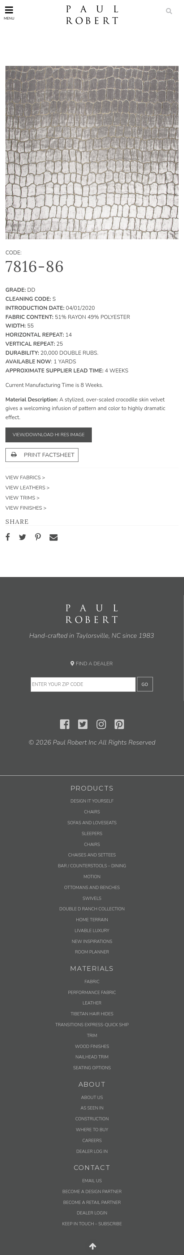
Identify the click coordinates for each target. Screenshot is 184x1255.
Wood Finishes (92, 1046)
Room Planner (92, 952)
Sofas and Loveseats (91, 823)
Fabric (92, 982)
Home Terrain (92, 920)
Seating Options (92, 1068)
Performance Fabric (92, 992)
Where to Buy (92, 1130)
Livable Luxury (92, 931)
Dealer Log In (92, 1151)
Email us (92, 1181)
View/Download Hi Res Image (49, 434)
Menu (9, 13)
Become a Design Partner (92, 1192)
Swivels (92, 898)
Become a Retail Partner (92, 1202)
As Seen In (92, 1108)
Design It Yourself (92, 801)
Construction (92, 1119)
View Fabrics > (25, 477)
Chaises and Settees (92, 855)
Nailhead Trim (92, 1057)
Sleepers (92, 834)
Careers (92, 1141)
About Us (92, 1097)
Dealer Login (92, 1213)
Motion (92, 877)
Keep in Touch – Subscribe (92, 1224)
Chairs (92, 812)
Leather (92, 1003)
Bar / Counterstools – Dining (92, 866)
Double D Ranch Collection (92, 909)
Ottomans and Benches (92, 887)
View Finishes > (25, 508)
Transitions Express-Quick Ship (92, 1025)
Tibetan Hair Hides (91, 1014)
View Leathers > (27, 487)
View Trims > (22, 497)
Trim (92, 1036)
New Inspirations (92, 941)
